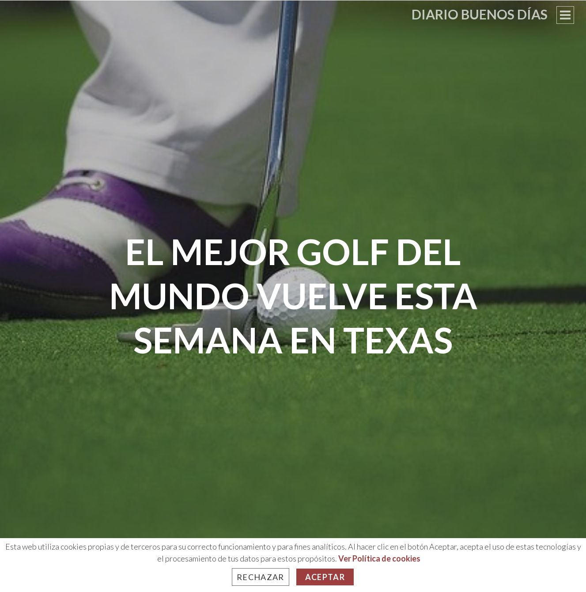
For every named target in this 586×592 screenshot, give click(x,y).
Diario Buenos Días (480, 14)
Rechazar (260, 577)
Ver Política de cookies (379, 558)
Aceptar (325, 577)
